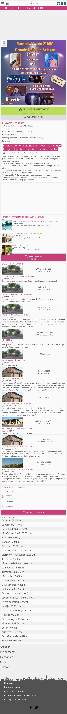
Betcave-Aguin (10, 619)
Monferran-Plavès (11, 533)
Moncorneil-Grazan (12, 563)
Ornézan (6, 520)
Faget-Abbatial (10, 601)
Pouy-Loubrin (9, 529)
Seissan (9, 495)
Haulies (6, 614)
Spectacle (21, 149)
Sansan (6, 537)
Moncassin (8, 623)
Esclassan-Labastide (13, 597)
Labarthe (7, 524)
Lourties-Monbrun (12, 550)
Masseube (7, 576)
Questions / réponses (15, 691)
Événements (8, 652)
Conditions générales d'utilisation (21, 695)
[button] (33, 111)
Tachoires (7, 559)
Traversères (8, 571)
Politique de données (15, 699)
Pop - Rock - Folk (43, 145)
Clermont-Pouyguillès (13, 554)
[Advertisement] (33, 24)
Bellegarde (8, 589)
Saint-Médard (9, 636)
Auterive (6, 632)
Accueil (4, 647)
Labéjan (6, 606)
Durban (6, 541)
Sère (4, 627)
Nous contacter (12, 683)
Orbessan (7, 546)
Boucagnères (9, 584)
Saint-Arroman (10, 593)
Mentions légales (13, 686)
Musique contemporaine (18, 145)
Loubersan (8, 580)
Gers (8, 498)
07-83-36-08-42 (11, 134)
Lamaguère (8, 567)
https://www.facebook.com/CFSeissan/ (20, 131)
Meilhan (6, 640)
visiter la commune (33, 512)
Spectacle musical (37, 149)
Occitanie (9, 501)
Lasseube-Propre (11, 610)
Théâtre (53, 149)
